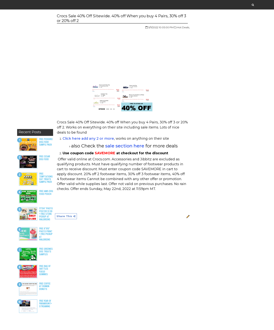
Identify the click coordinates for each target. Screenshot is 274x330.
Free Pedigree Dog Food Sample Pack (46, 141)
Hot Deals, (183, 27)
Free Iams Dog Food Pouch (46, 192)
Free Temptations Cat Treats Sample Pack (46, 177)
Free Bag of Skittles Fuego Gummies (45, 270)
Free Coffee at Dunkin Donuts (44, 286)
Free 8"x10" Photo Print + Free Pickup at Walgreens (46, 234)
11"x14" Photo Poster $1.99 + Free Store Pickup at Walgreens (46, 214)
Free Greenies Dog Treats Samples (46, 251)
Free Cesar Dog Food (44, 158)
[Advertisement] (35, 70)
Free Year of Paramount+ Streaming (45, 303)
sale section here (124, 146)
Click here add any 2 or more (88, 138)
